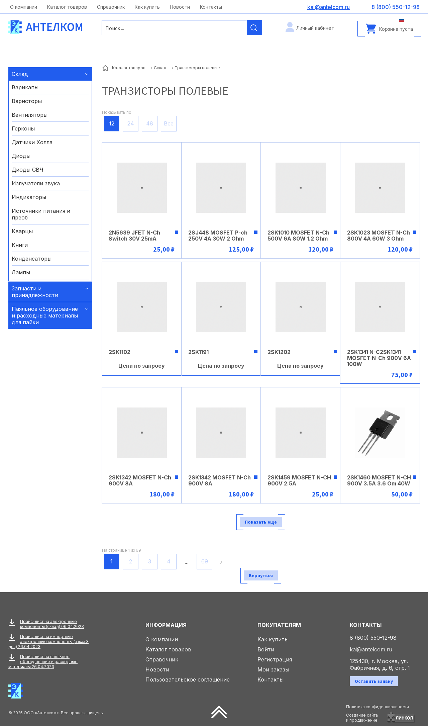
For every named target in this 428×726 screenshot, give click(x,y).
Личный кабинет (315, 28)
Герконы (23, 128)
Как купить (147, 7)
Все (169, 123)
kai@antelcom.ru (371, 649)
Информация (166, 625)
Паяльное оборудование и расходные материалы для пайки (45, 315)
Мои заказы (273, 669)
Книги (20, 245)
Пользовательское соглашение (187, 679)
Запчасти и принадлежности (35, 291)
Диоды (21, 156)
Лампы (21, 272)
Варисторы (27, 101)
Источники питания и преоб (41, 214)
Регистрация (274, 659)
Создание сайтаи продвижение (362, 718)
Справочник (111, 7)
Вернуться (261, 575)
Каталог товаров (67, 7)
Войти (265, 649)
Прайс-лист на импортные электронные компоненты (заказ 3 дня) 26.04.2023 (48, 641)
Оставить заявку (374, 681)
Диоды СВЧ (27, 169)
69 (204, 561)
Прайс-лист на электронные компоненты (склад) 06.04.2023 (52, 624)
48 (149, 123)
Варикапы (25, 87)
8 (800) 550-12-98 (373, 637)
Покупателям (279, 625)
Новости (180, 7)
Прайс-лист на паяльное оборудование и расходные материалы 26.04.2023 (43, 661)
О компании (23, 7)
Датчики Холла (32, 142)
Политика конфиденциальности (377, 706)
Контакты (211, 7)
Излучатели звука (36, 183)
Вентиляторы (29, 114)
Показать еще (261, 522)
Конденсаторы (31, 258)
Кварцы (22, 231)
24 (130, 123)
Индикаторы (29, 197)
